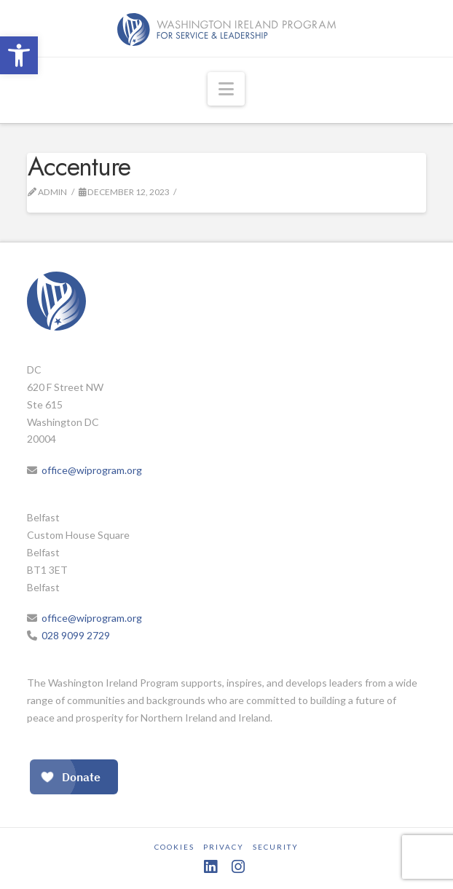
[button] (19, 55)
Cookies (174, 846)
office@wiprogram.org (92, 470)
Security (276, 846)
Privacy (223, 846)
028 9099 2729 (76, 635)
